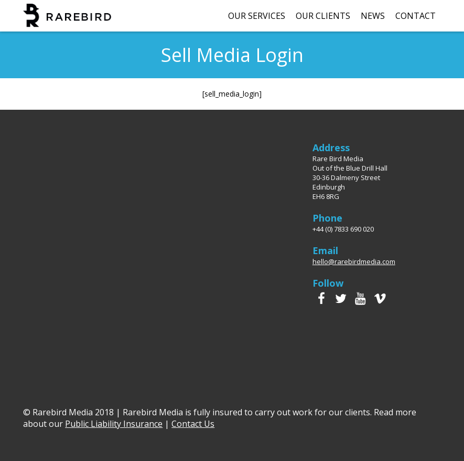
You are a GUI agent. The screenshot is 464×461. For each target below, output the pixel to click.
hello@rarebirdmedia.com (353, 261)
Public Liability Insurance (114, 423)
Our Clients (323, 16)
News (373, 16)
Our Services (256, 16)
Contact (415, 16)
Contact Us (192, 423)
